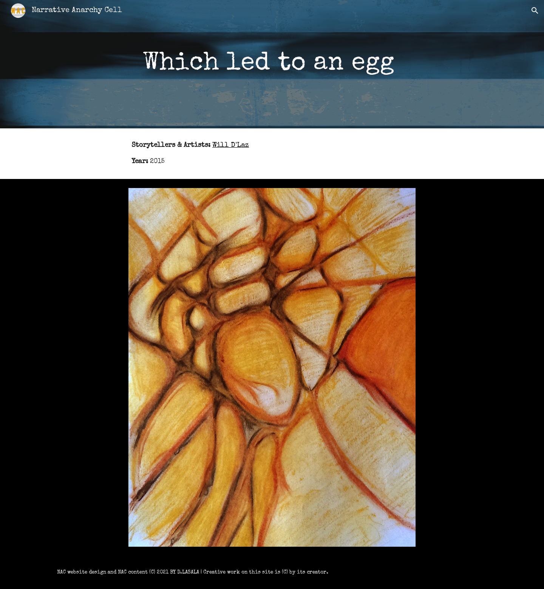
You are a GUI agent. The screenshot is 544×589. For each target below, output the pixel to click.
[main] (272, 64)
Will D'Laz (230, 145)
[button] (535, 11)
